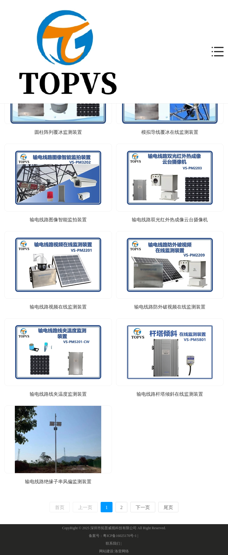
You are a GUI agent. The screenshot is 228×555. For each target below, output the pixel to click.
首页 (59, 507)
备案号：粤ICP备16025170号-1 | (114, 536)
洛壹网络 (122, 551)
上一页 (85, 507)
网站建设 (106, 551)
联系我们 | (114, 543)
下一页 (143, 507)
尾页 (168, 507)
